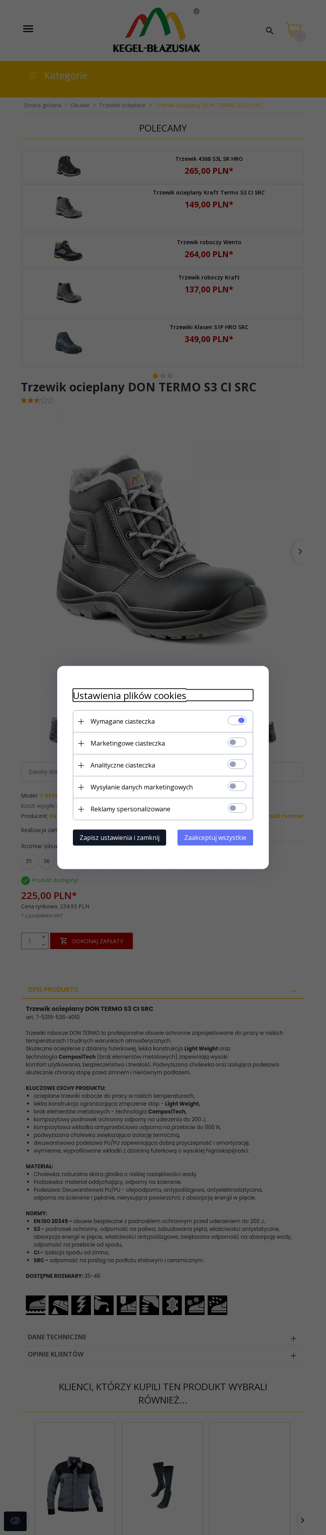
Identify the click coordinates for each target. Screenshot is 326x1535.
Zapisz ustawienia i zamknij (119, 837)
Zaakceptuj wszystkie (215, 837)
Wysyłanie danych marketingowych (142, 787)
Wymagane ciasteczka (123, 721)
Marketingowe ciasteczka (128, 743)
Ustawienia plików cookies (129, 695)
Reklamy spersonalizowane (130, 809)
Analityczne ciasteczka (123, 765)
